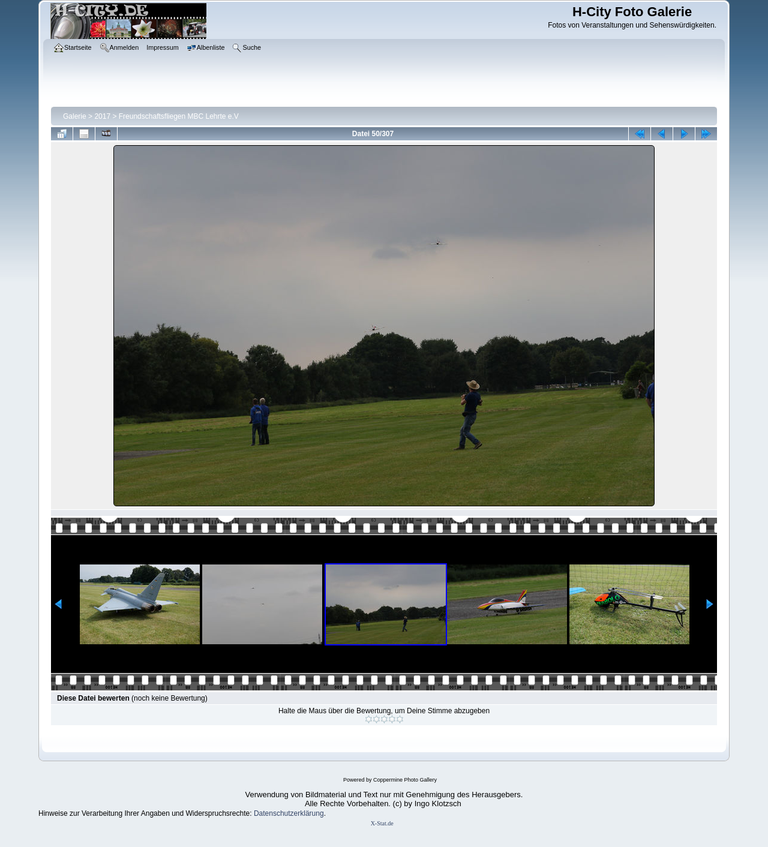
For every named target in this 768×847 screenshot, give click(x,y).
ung (318, 813)
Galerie (74, 116)
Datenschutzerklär (283, 813)
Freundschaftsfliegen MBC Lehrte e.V (179, 116)
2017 (102, 116)
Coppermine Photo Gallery (405, 780)
